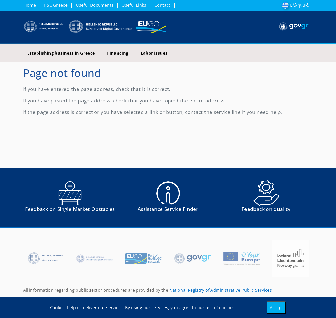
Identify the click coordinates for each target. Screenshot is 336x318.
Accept (276, 308)
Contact (162, 5)
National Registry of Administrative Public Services (220, 290)
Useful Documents (94, 5)
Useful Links (134, 5)
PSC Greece (56, 5)
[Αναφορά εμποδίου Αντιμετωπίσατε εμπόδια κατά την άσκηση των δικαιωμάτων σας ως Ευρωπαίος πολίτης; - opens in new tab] (70, 198)
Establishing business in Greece (61, 53)
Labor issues (154, 53)
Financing (117, 53)
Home (30, 5)
